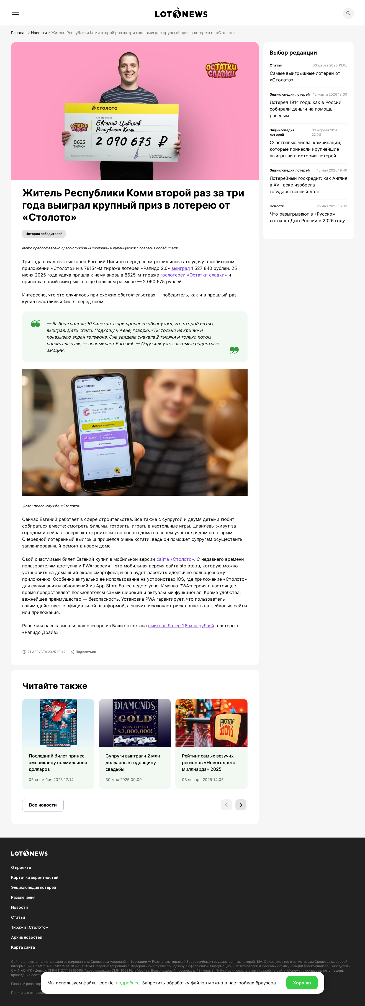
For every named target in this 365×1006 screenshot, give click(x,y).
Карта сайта (23, 947)
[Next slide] (240, 804)
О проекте (21, 867)
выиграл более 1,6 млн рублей (181, 625)
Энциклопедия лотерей (33, 887)
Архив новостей (26, 937)
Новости (19, 907)
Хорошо (302, 982)
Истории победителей (43, 234)
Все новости (43, 805)
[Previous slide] (226, 804)
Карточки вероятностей (34, 877)
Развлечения (23, 897)
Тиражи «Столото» (29, 927)
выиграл (180, 268)
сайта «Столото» (175, 559)
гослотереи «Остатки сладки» (193, 275)
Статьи (18, 917)
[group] (58, 744)
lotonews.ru (29, 961)
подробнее (128, 982)
